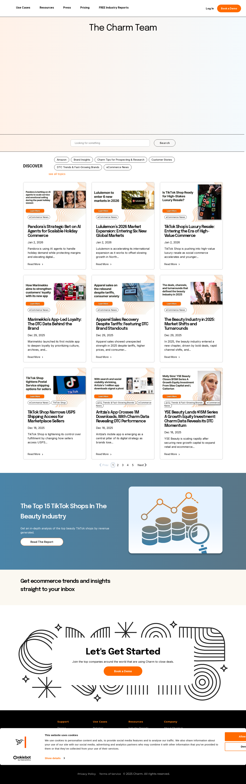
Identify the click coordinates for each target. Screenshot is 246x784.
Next (142, 464)
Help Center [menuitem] (135, 746)
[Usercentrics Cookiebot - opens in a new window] (22, 777)
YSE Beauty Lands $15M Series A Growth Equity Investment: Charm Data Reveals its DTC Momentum (191, 418)
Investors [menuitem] (98, 736)
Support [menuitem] (63, 721)
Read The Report (41, 541)
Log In (210, 8)
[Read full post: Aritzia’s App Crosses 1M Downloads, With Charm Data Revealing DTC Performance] (123, 386)
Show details (53, 777)
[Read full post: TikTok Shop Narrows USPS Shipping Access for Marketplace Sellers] (54, 386)
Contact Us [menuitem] (170, 732)
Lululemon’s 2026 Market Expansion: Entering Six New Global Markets (121, 230)
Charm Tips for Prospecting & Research (120, 158)
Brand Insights (82, 158)
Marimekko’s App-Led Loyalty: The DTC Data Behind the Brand (54, 323)
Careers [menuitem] (168, 736)
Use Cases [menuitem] (100, 721)
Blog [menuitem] (131, 736)
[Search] (110, 142)
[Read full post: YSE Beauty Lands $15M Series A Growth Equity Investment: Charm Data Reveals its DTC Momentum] (191, 386)
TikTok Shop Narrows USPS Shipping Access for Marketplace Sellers (51, 415)
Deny (217, 765)
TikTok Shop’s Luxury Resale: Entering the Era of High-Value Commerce (189, 230)
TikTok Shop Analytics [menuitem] (106, 741)
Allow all (217, 755)
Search (164, 142)
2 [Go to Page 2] (118, 464)
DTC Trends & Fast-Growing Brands (78, 166)
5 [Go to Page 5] (133, 464)
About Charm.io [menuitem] (173, 727)
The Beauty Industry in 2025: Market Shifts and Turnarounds (189, 323)
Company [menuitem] (171, 721)
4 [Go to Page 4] (128, 464)
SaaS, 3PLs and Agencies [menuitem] (108, 732)
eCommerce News (117, 166)
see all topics (57, 173)
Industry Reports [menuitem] (138, 727)
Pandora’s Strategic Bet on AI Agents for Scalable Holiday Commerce (54, 230)
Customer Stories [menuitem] (138, 741)
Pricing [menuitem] (61, 727)
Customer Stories (162, 158)
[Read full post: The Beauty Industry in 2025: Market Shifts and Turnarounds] (191, 293)
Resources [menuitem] (136, 721)
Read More (35, 263)
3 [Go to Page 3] (123, 464)
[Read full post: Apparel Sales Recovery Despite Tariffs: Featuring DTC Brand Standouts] (123, 293)
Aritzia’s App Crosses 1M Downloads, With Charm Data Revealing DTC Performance (122, 415)
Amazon (61, 158)
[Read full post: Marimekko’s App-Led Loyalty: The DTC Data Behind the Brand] (54, 293)
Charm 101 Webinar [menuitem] (140, 732)
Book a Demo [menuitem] (65, 732)
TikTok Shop (59, 401)
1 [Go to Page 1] (113, 464)
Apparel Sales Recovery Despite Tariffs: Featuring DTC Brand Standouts (122, 323)
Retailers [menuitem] (98, 727)
